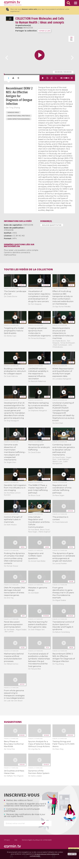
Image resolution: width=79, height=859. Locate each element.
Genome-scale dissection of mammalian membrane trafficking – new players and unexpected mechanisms (15, 452)
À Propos (7, 840)
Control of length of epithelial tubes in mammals (13, 519)
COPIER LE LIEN (44, 31)
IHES (15, 233)
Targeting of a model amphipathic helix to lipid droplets (14, 330)
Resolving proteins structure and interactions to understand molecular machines (63, 333)
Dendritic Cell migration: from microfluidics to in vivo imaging (15, 487)
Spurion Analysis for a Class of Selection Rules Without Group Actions (39, 744)
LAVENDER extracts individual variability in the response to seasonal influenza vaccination (38, 374)
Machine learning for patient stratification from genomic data (38, 624)
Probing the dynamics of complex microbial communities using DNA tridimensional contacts (14, 558)
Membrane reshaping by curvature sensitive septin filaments (38, 405)
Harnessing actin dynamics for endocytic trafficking (39, 447)
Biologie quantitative (51, 225)
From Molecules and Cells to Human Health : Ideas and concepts (39, 20)
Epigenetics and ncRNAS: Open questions (35, 555)
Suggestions (13, 722)
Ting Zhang (14, 108)
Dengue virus (13, 112)
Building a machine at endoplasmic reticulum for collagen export (15, 371)
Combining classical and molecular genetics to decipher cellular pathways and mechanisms (63, 450)
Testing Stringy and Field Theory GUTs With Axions (63, 744)
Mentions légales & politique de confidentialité (37, 840)
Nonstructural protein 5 (19, 115)
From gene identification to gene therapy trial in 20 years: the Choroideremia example (63, 593)
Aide (15, 840)
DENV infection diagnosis (19, 119)
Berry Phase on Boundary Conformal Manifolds (14, 744)
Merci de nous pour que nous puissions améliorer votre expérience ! (37, 10)
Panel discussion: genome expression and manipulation (13, 624)
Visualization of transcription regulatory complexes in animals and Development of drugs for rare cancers (39, 296)
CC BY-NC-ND (19, 236)
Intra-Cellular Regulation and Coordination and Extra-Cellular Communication (39, 522)
